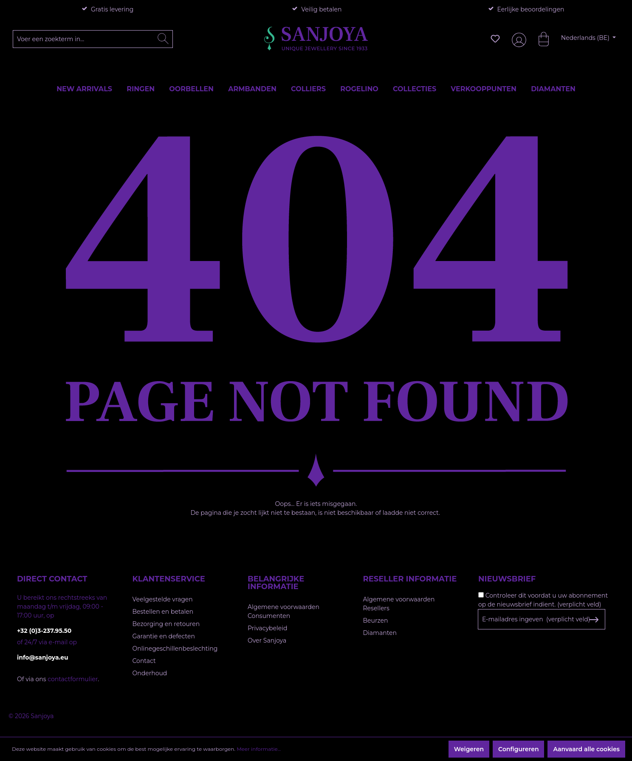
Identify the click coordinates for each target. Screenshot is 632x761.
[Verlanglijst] (495, 39)
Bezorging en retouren (166, 624)
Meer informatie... (259, 749)
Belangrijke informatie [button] (276, 582)
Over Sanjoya (267, 640)
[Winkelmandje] (539, 39)
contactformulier (73, 679)
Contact (144, 661)
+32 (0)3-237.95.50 (44, 631)
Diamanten (380, 633)
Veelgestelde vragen (163, 599)
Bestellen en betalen (163, 611)
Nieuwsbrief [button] (507, 579)
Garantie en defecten (164, 636)
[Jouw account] (517, 39)
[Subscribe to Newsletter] (593, 619)
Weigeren (469, 749)
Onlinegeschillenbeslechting (175, 648)
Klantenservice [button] (169, 579)
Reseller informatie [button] (410, 579)
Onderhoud (150, 673)
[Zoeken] (163, 39)
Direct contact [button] (52, 579)
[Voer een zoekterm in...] (93, 39)
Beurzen (375, 620)
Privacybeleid (267, 628)
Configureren (518, 749)
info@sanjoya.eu (42, 657)
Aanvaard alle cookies (586, 749)
